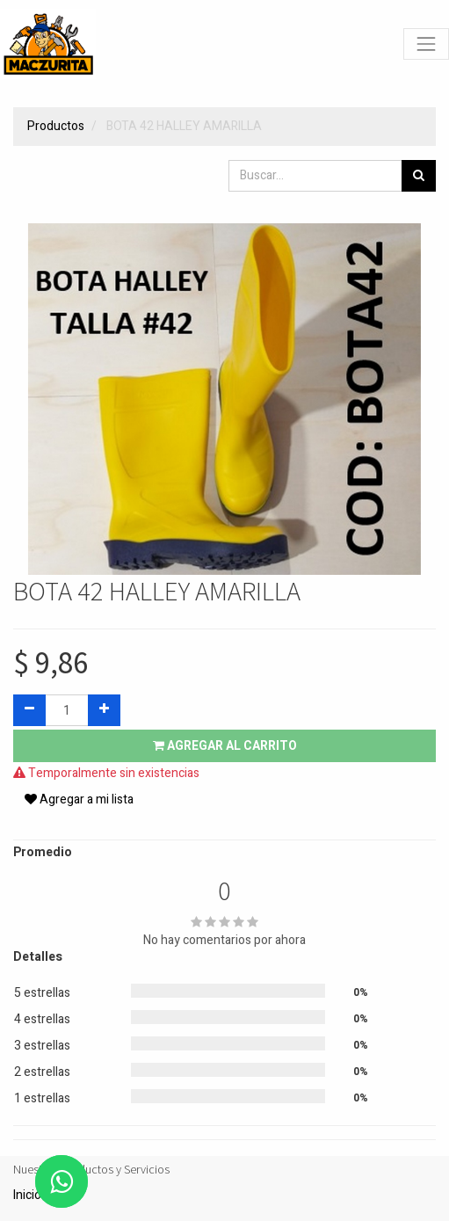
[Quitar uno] (29, 710)
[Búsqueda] (419, 176)
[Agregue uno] (104, 710)
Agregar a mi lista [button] (79, 799)
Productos (55, 126)
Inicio (27, 1195)
